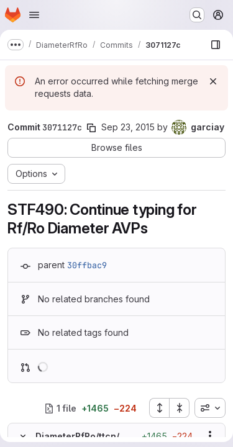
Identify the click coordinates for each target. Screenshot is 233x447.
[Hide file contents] (23, 435)
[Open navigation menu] (34, 15)
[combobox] (210, 408)
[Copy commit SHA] (91, 127)
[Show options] (210, 435)
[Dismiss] (213, 81)
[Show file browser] (216, 45)
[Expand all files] (159, 408)
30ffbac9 (87, 265)
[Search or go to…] (197, 14)
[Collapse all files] (180, 408)
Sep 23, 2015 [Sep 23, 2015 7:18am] (128, 127)
